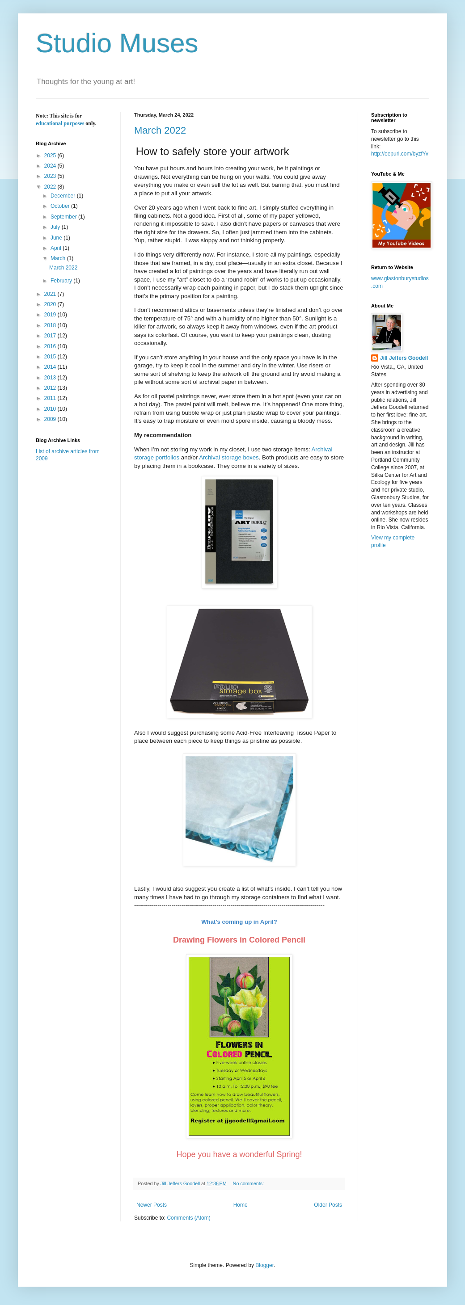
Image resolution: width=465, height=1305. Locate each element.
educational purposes (60, 123)
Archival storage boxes (228, 457)
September (64, 217)
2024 (51, 166)
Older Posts (328, 1205)
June (57, 238)
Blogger (264, 1265)
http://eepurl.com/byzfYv (399, 154)
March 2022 (160, 130)
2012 (51, 388)
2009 (51, 419)
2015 (51, 357)
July (56, 227)
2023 (51, 176)
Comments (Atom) (188, 1218)
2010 (51, 409)
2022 (51, 187)
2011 (51, 398)
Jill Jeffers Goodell (404, 358)
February (62, 281)
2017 (51, 336)
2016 (51, 346)
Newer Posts (151, 1205)
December (64, 196)
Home (240, 1205)
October (61, 206)
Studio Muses (117, 43)
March (59, 258)
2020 (51, 304)
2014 (51, 367)
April (57, 248)
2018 (51, 325)
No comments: (249, 1183)
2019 (51, 315)
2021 (51, 294)
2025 (51, 155)
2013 (51, 378)
